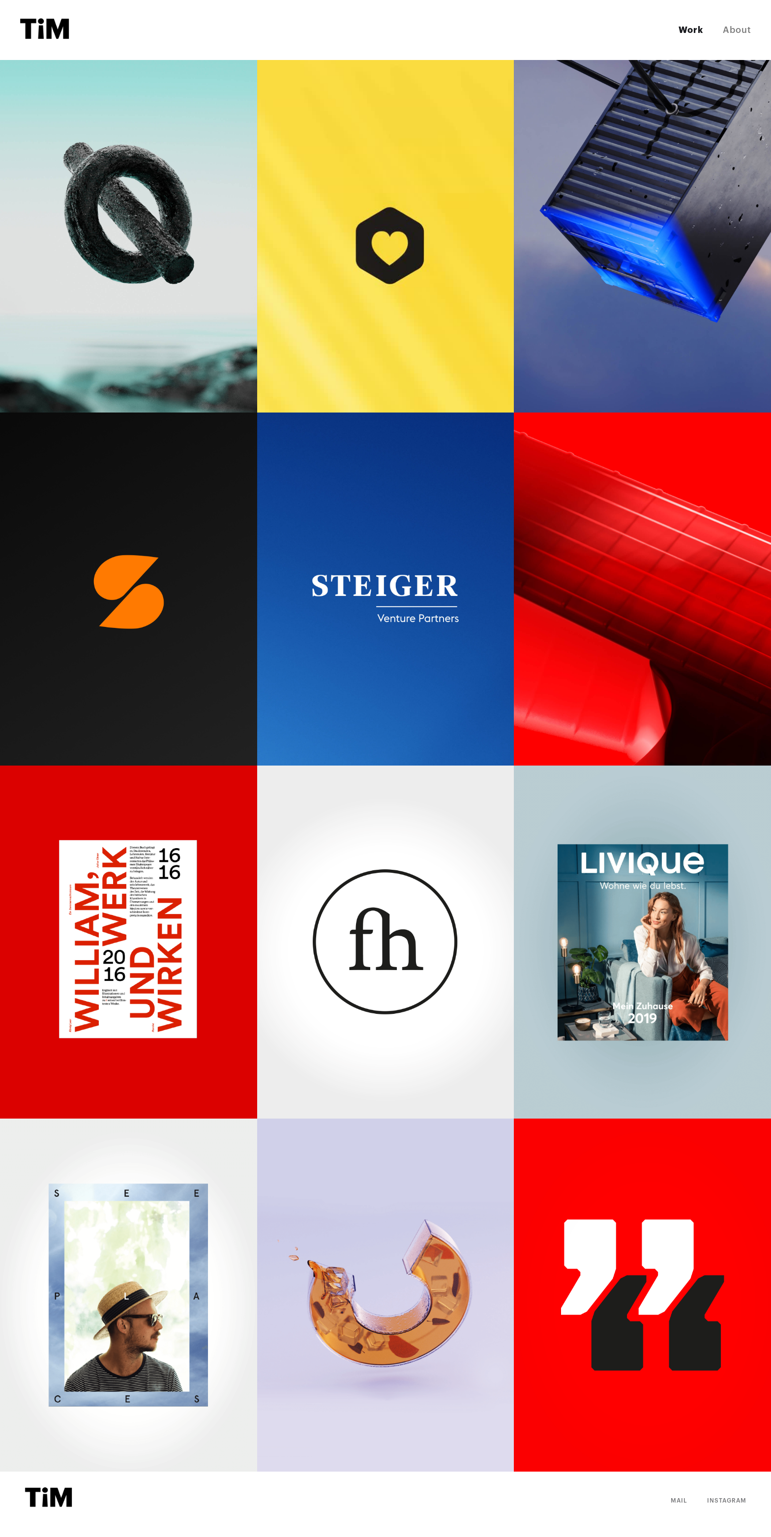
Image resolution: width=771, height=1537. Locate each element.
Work (691, 30)
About (737, 30)
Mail (679, 1501)
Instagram (726, 1501)
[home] (45, 30)
